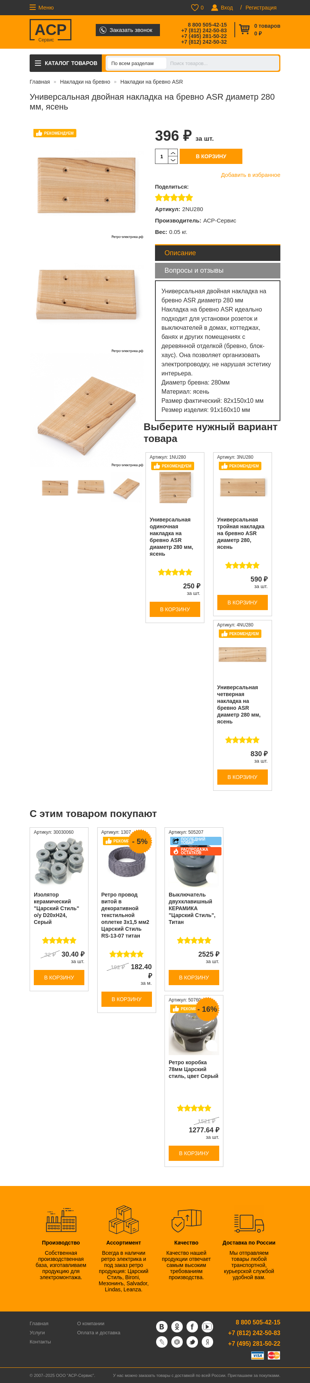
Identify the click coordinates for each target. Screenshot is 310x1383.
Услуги (37, 1332)
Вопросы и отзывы (193, 270)
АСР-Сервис (219, 220)
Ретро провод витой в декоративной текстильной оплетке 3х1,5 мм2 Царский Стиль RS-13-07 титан (125, 915)
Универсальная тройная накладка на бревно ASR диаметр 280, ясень (241, 533)
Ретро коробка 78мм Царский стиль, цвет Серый (193, 1069)
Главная (40, 82)
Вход (227, 8)
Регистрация (261, 8)
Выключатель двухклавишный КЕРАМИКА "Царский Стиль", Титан (192, 908)
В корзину (211, 156)
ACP (50, 30)
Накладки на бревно (85, 82)
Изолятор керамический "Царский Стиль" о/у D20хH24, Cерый (56, 908)
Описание (180, 253)
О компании (90, 1323)
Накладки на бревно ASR (151, 82)
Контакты (40, 1342)
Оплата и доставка (98, 1332)
